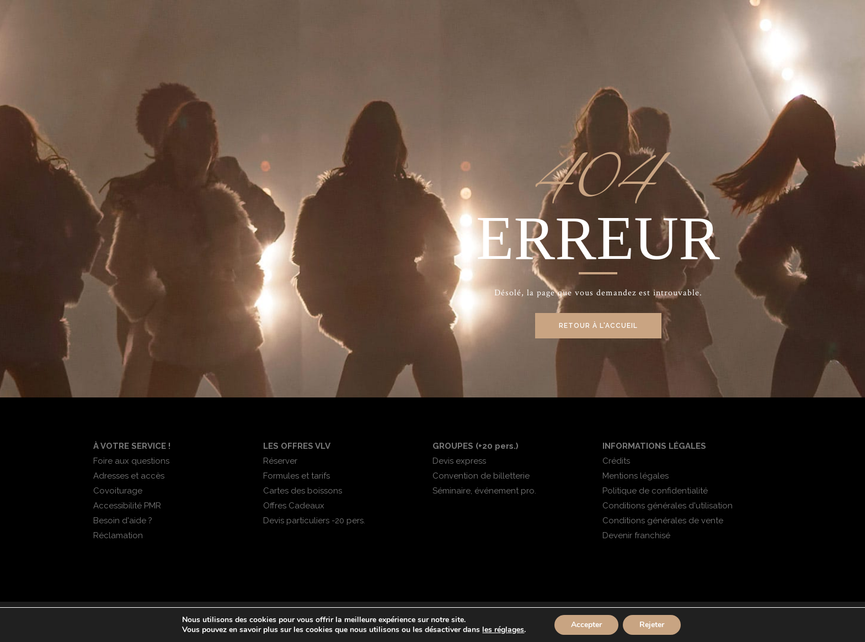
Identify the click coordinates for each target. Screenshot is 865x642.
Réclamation (118, 535)
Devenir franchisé (636, 535)
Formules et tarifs (296, 476)
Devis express (459, 461)
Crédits (616, 461)
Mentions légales (635, 476)
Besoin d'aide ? (122, 521)
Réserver (280, 461)
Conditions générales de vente (662, 521)
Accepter (586, 624)
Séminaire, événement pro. (484, 491)
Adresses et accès (128, 476)
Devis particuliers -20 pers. (314, 521)
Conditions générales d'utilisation (667, 506)
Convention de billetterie (481, 476)
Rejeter (651, 624)
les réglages (503, 630)
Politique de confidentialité (655, 491)
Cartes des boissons (302, 491)
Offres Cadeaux (293, 506)
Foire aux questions (131, 461)
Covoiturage (117, 491)
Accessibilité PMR (127, 506)
